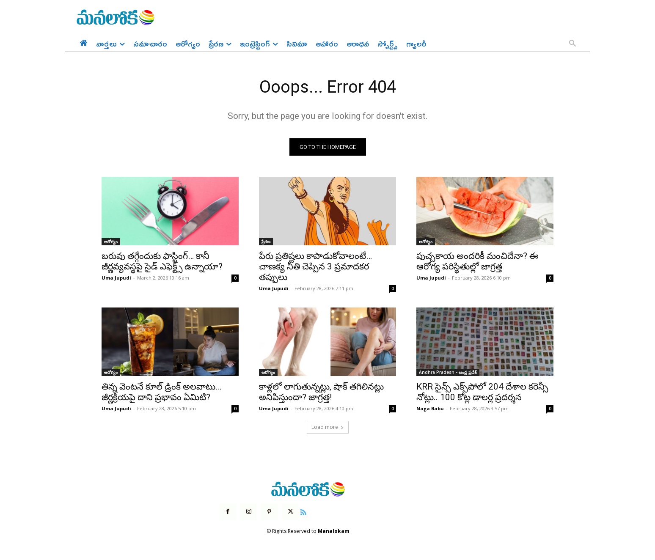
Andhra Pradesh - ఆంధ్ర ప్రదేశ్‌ (448, 372)
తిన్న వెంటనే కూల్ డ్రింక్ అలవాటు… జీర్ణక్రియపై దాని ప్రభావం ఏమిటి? (161, 392)
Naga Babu (430, 408)
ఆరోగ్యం (111, 241)
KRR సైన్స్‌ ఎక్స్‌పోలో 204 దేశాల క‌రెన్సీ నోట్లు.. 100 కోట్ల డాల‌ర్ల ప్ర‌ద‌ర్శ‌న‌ (482, 392)
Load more (327, 427)
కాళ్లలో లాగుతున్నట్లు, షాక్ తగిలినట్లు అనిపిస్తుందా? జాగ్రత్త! (321, 392)
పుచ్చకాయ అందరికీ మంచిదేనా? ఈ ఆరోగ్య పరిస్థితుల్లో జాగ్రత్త (477, 261)
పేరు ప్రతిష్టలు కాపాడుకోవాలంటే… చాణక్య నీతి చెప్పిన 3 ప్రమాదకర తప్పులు (315, 266)
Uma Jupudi (116, 278)
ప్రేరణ (265, 241)
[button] (572, 44)
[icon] (303, 511)
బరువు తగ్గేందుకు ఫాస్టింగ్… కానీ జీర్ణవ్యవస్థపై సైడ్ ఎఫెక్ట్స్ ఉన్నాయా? (162, 261)
